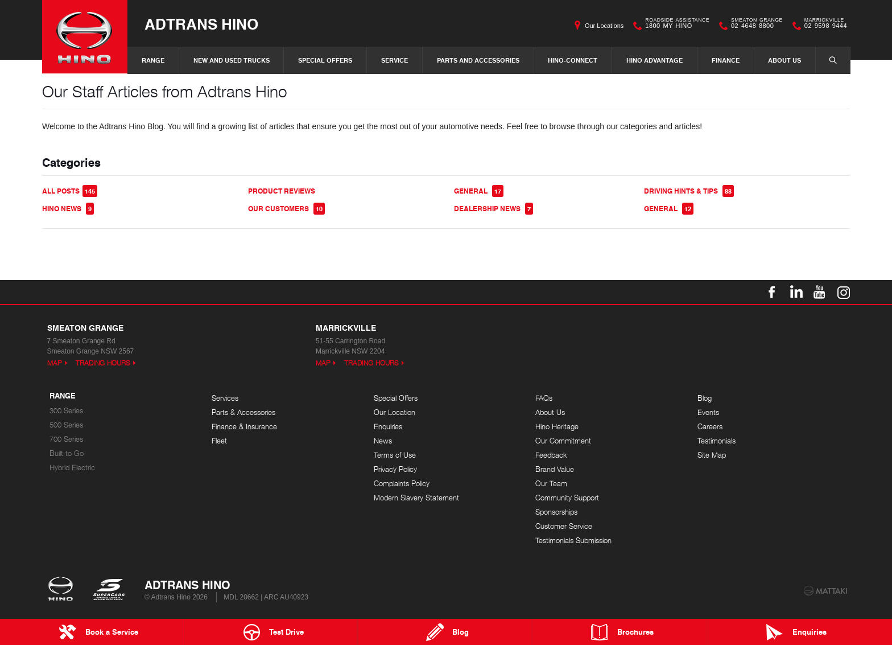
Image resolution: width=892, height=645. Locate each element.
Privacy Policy (395, 469)
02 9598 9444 (823, 25)
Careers (709, 426)
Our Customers (286, 209)
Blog (704, 398)
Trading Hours (103, 363)
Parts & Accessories (243, 412)
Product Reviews (281, 191)
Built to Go (66, 453)
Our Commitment (563, 441)
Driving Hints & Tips (689, 191)
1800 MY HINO (674, 25)
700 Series (66, 439)
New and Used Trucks (231, 60)
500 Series (66, 425)
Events (708, 412)
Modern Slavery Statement (416, 498)
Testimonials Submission (573, 540)
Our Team (551, 483)
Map (54, 363)
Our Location (394, 412)
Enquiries (388, 426)
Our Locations (604, 25)
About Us (784, 60)
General (478, 191)
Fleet (219, 441)
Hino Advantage (654, 60)
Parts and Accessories (478, 60)
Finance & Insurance (244, 426)
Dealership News (493, 209)
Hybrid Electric (72, 467)
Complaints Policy (402, 483)
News (383, 441)
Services (225, 398)
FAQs (543, 398)
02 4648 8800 (754, 25)
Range (153, 60)
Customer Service (563, 526)
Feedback (551, 455)
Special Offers (325, 60)
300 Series (66, 410)
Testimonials (716, 441)
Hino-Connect (572, 60)
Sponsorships (556, 512)
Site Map (711, 455)
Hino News (68, 209)
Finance (726, 60)
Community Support (567, 498)
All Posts (69, 191)
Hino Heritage (557, 426)
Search (827, 59)
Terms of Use (395, 455)
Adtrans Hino (201, 23)
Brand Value (554, 469)
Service (394, 60)
